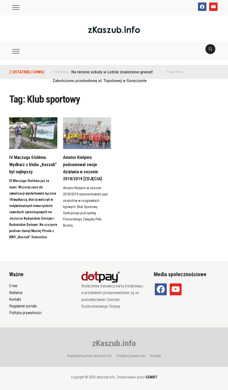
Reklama (15, 292)
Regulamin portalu (23, 306)
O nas (13, 285)
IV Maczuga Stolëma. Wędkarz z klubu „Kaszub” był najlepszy (30, 164)
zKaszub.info (114, 343)
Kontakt (15, 299)
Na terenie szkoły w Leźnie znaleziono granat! (112, 72)
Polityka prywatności (25, 312)
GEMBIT (151, 377)
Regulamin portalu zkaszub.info (89, 356)
